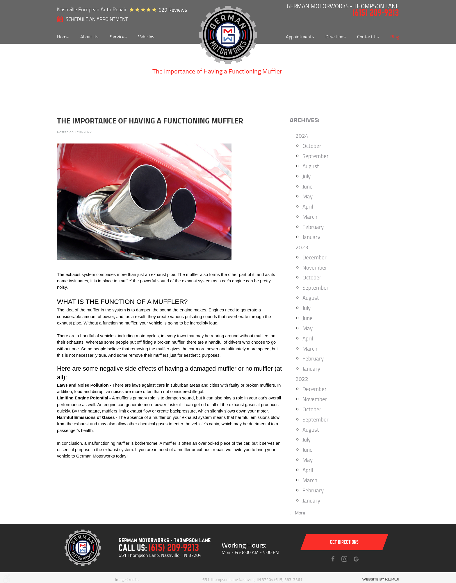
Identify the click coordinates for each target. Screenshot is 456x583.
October (311, 146)
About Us (89, 36)
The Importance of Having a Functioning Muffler (217, 71)
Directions (335, 36)
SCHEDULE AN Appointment (97, 19)
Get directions (344, 542)
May (307, 196)
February (313, 227)
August (310, 166)
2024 (301, 135)
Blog (394, 36)
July (306, 176)
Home (63, 36)
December (314, 257)
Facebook (333, 559)
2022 (301, 379)
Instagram (344, 559)
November (314, 267)
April (307, 206)
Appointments (300, 36)
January (311, 237)
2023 (301, 247)
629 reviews (172, 9)
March (309, 216)
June (307, 186)
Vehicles (146, 36)
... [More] (298, 513)
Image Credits (127, 579)
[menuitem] (63, 36)
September (315, 156)
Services (118, 36)
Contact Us (368, 36)
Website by (380, 579)
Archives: (305, 119)
